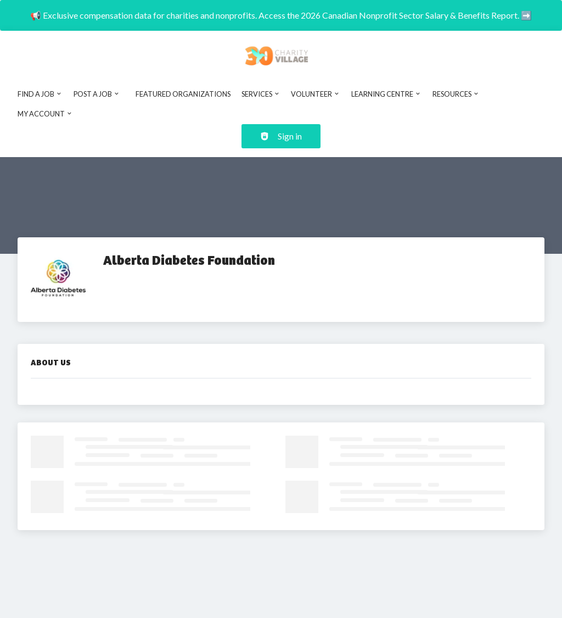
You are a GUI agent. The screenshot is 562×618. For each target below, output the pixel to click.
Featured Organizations (183, 94)
